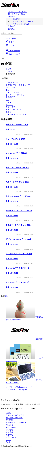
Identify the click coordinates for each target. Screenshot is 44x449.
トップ (8, 69)
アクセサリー (11, 107)
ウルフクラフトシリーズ (16, 114)
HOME (8, 413)
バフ (7, 100)
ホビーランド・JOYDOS (23, 21)
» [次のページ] (7, 296)
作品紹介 (11, 26)
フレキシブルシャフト (17, 12)
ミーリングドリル (13, 110)
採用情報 (11, 38)
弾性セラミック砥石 (16, 14)
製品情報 (11, 17)
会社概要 (11, 29)
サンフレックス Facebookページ (19, 387)
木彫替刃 (9, 112)
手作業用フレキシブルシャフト (19, 85)
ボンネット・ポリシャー (16, 95)
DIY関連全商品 (12, 83)
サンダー (9, 102)
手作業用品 (10, 97)
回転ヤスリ (10, 87)
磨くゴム (9, 105)
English (10, 46)
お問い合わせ (11, 437)
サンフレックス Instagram (16, 389)
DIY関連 (16, 19)
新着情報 (9, 432)
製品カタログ (11, 427)
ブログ (10, 42)
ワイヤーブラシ (12, 92)
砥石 (7, 90)
